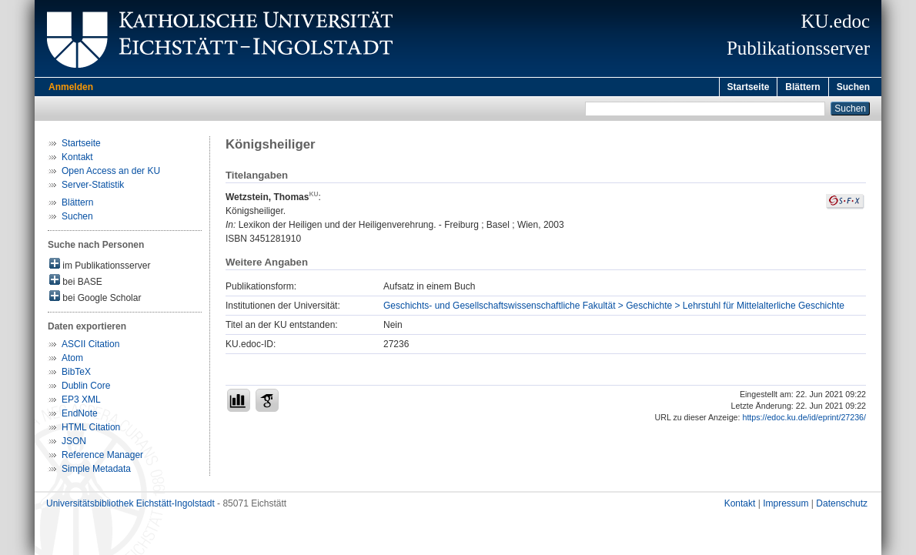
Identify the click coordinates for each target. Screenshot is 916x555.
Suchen (853, 87)
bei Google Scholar (95, 299)
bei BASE (75, 282)
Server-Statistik (93, 187)
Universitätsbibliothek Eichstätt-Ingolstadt (130, 505)
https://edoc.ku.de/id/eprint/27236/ (804, 419)
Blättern (802, 87)
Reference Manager (102, 457)
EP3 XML (81, 401)
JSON (74, 443)
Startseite (748, 87)
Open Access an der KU (111, 173)
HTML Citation (91, 429)
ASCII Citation (90, 346)
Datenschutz (842, 505)
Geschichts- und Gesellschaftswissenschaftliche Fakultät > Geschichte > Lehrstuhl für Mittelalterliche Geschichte (613, 308)
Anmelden (70, 87)
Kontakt (77, 159)
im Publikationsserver (99, 266)
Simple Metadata (96, 471)
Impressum (785, 505)
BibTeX (76, 374)
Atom (72, 360)
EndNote (80, 415)
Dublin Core (86, 388)
